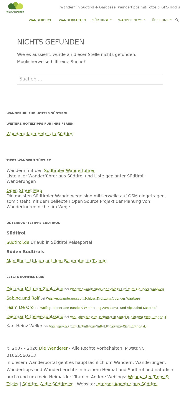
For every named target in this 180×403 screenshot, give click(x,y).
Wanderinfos (130, 20)
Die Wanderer (53, 348)
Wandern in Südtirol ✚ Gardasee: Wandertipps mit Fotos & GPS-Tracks (120, 7)
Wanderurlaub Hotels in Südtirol (40, 133)
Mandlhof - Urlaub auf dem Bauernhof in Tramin (57, 260)
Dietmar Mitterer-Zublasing (35, 288)
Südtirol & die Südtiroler (47, 384)
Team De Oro (20, 307)
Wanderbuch (40, 20)
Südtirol (100, 20)
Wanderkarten (72, 20)
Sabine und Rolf (23, 298)
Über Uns (160, 20)
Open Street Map (24, 190)
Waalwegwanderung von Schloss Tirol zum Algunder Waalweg (117, 289)
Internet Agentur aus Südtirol (127, 384)
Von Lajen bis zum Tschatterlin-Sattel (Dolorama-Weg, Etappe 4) (118, 317)
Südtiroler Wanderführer (69, 170)
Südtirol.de (18, 242)
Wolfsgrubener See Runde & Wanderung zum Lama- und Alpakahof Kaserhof (98, 308)
